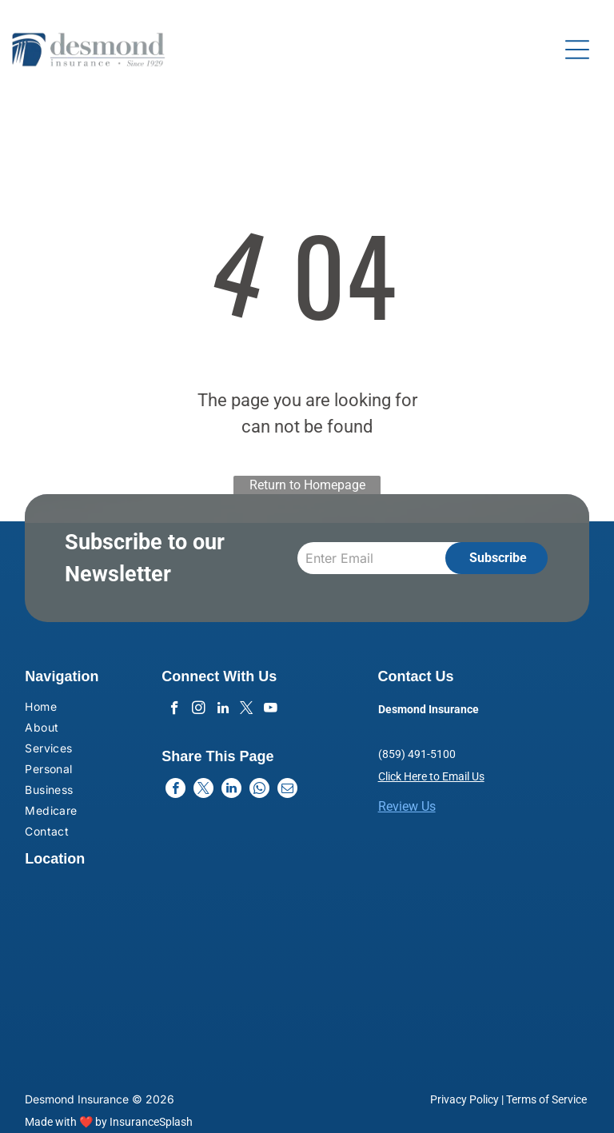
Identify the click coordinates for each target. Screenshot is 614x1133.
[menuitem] (69, 708)
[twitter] (247, 710)
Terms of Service (546, 1099)
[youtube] (271, 710)
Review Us (407, 806)
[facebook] (175, 710)
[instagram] (199, 710)
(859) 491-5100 (417, 754)
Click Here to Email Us (431, 776)
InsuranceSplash (151, 1121)
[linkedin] (223, 710)
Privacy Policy (464, 1099)
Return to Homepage (307, 485)
